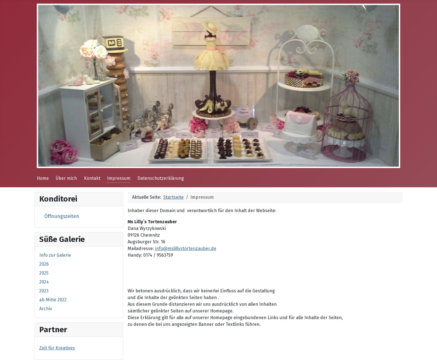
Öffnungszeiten (61, 216)
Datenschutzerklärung (160, 178)
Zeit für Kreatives (57, 348)
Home (43, 178)
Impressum (118, 178)
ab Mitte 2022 (53, 299)
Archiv (45, 308)
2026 (44, 264)
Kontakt (92, 178)
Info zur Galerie (55, 255)
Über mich (66, 178)
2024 (44, 282)
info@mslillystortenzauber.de (185, 248)
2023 (43, 290)
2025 (43, 273)
